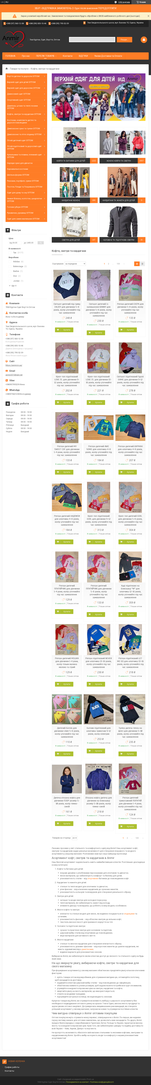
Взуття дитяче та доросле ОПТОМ (23, 76)
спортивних (93, 878)
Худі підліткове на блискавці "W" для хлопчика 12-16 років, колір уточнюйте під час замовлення (130, 591)
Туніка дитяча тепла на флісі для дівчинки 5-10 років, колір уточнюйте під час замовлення (130, 732)
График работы (12, 1067)
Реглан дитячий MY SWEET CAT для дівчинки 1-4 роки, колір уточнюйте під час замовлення (67, 450)
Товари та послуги (19, 69)
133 (118, 264)
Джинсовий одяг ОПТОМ (18, 94)
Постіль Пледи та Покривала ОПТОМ (24, 187)
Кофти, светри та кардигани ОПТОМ (24, 114)
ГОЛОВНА (10, 56)
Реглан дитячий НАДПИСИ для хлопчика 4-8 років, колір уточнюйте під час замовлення (67, 520)
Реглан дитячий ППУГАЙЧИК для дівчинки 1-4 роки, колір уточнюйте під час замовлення (67, 590)
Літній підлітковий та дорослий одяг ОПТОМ (24, 147)
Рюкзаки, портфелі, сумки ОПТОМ (23, 181)
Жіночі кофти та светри (119, 160)
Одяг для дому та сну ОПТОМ (20, 192)
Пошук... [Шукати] (125, 39)
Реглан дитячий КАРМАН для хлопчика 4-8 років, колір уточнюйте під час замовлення (130, 450)
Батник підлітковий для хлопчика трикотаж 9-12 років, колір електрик (98, 731)
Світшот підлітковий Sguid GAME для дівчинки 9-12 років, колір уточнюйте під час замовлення (130, 381)
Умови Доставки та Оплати (108, 56)
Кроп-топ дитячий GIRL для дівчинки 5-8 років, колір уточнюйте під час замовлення (130, 520)
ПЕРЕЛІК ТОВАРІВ (45, 56)
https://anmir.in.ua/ (14, 365)
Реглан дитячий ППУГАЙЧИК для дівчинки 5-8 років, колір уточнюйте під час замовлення (98, 591)
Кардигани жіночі (71, 200)
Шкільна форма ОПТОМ (18, 175)
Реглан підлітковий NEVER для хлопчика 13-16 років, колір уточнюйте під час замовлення (98, 662)
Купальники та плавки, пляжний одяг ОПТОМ (24, 155)
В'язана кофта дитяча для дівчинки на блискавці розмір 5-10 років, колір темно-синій (99, 802)
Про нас (26, 56)
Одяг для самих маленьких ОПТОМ (23, 219)
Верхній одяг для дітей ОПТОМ (21, 82)
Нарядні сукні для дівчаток (20, 163)
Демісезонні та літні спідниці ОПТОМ (24, 134)
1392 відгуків (124, 2)
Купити (66, 330)
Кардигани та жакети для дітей (119, 200)
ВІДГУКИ (83, 56)
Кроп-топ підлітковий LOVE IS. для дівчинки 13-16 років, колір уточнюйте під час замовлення (99, 381)
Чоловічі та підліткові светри (118, 240)
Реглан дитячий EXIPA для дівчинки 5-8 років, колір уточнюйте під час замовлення (130, 308)
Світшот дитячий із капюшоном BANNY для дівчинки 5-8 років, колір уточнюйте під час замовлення (99, 310)
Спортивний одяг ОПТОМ (19, 100)
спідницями (129, 914)
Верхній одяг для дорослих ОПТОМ (23, 88)
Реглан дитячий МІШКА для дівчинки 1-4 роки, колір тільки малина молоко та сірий (67, 662)
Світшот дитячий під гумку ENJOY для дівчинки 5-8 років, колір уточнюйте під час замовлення (67, 308)
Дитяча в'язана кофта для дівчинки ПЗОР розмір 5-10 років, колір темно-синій (67, 802)
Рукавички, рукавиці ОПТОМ (20, 213)
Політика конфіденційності (102, 1082)
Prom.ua (90, 1079)
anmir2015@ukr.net (14, 375)
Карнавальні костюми (17, 169)
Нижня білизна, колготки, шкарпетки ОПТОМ (24, 199)
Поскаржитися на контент (77, 1082)
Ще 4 (14, 286)
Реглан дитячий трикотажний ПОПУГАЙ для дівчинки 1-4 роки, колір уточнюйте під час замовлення (130, 803)
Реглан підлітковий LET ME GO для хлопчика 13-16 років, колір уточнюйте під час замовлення (130, 662)
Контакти (67, 56)
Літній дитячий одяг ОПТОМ (20, 140)
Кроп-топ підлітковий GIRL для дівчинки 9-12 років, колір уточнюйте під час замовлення (98, 520)
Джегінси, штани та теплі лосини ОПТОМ (22, 107)
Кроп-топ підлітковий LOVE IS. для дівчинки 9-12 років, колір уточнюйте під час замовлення (67, 381)
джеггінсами (87, 949)
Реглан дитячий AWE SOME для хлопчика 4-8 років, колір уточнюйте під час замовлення (98, 450)
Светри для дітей (71, 240)
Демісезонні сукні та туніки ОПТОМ (23, 128)
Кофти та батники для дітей (71, 160)
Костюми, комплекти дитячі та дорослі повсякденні (21, 121)
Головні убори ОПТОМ (17, 207)
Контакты (9, 1071)
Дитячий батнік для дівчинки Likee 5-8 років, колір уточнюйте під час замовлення (67, 732)
